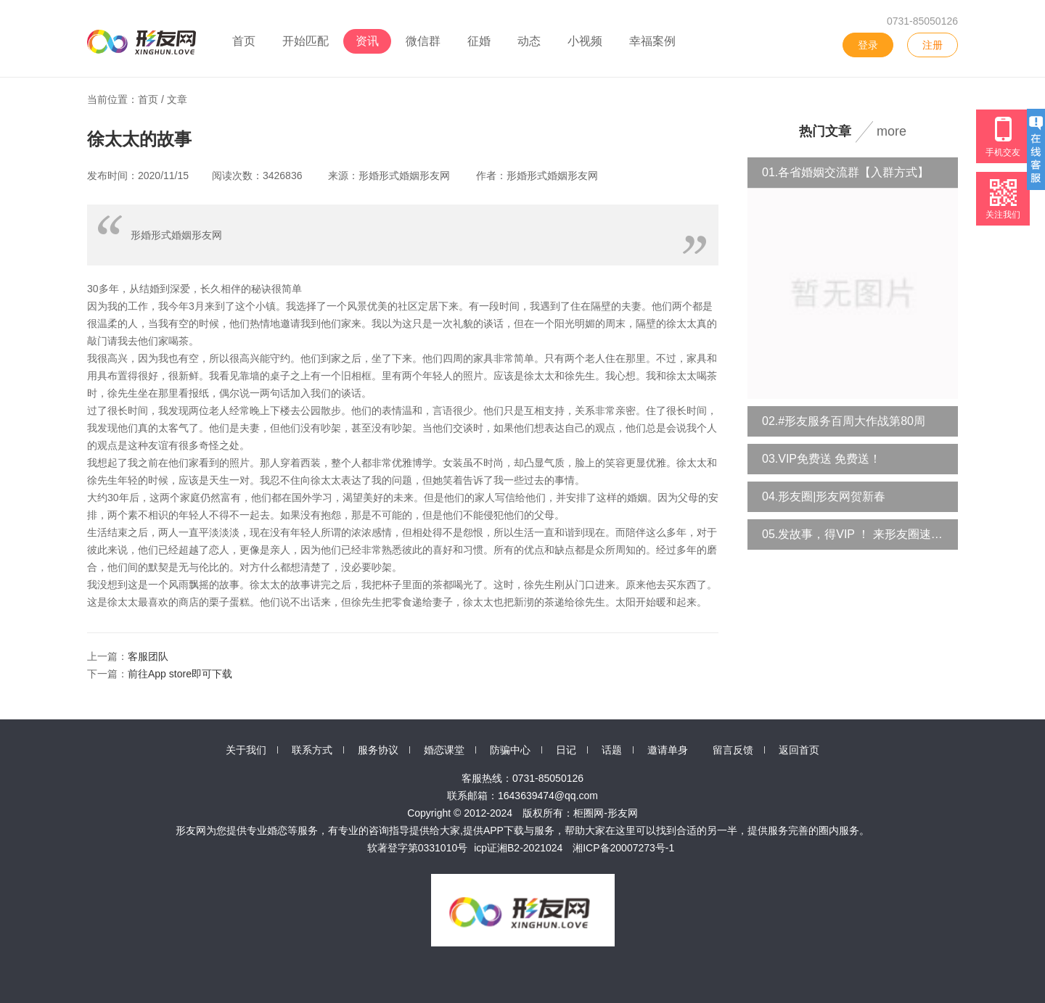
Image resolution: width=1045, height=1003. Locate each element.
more (891, 131)
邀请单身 (667, 750)
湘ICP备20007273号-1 (623, 848)
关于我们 (246, 750)
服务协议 (378, 750)
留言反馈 (733, 750)
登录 (868, 45)
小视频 (584, 41)
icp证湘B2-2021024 (518, 848)
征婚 (479, 41)
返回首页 (799, 750)
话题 (612, 750)
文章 (177, 99)
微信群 (423, 41)
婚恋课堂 (444, 750)
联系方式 (312, 750)
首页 (243, 41)
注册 (932, 45)
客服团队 (148, 656)
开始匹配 (305, 41)
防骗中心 (510, 750)
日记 (566, 750)
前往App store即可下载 (180, 674)
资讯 (367, 41)
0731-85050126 (922, 21)
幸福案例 (652, 41)
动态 (529, 41)
